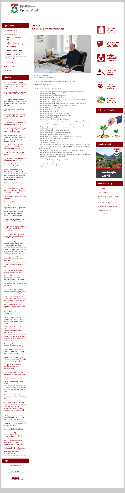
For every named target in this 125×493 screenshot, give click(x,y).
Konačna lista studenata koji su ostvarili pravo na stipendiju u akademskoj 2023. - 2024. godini (13, 442)
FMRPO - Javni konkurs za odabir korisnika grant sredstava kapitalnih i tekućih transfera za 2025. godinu (15, 291)
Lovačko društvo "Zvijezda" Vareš (108, 206)
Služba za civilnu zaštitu (13, 54)
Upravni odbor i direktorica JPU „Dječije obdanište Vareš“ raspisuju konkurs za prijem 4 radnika (14, 146)
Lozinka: (15, 471)
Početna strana (36, 25)
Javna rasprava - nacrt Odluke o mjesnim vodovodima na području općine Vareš (14, 258)
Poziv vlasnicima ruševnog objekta (14, 402)
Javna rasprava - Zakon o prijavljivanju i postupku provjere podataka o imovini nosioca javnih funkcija (14, 409)
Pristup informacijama (104, 210)
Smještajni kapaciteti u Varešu (107, 202)
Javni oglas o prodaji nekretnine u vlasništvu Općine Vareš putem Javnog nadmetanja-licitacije (14, 243)
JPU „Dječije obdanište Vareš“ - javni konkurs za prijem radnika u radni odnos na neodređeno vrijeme (15, 130)
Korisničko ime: (15, 466)
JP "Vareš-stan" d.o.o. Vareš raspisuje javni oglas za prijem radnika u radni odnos (15, 389)
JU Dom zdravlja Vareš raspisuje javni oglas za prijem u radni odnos (15, 123)
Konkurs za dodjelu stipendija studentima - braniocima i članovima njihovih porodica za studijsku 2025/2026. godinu (14, 138)
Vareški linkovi (102, 214)
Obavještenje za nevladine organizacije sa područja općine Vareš (15, 207)
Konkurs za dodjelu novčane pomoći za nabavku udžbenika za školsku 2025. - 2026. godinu (14, 177)
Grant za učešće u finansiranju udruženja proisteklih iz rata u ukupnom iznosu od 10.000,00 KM (14, 277)
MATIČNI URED (91, 18)
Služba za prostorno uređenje (14, 50)
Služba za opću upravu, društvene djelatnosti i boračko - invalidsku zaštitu (15, 45)
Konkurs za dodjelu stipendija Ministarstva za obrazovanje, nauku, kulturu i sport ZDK (14, 306)
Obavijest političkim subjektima (13, 429)
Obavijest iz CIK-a (9, 202)
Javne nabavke (102, 189)
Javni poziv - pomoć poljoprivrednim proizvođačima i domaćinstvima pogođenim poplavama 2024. (15, 251)
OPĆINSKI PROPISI (73, 18)
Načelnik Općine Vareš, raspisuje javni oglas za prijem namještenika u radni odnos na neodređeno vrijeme (14, 213)
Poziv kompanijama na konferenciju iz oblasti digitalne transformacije (14, 345)
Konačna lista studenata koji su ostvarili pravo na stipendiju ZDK (14, 170)
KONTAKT (106, 18)
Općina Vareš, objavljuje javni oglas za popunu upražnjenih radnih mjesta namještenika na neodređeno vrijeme (15, 298)
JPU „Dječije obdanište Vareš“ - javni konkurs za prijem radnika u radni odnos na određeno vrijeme (15, 417)
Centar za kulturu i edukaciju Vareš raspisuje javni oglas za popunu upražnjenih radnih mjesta (14, 221)
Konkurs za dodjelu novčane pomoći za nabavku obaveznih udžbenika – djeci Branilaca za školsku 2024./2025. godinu (14, 450)
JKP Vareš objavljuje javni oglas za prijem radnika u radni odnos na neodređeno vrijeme (14, 236)
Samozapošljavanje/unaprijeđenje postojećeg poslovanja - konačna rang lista (15, 396)
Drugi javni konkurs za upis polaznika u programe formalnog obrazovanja (15, 373)
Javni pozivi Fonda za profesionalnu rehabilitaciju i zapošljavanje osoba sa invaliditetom (15, 338)
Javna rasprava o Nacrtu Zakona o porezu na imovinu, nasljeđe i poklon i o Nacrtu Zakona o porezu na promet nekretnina (15, 102)
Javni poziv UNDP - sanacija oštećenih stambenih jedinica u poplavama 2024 (13, 366)
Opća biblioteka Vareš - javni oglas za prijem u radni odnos (15, 424)
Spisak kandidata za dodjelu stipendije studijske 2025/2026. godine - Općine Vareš (15, 94)
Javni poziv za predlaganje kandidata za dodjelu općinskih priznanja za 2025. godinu (15, 228)
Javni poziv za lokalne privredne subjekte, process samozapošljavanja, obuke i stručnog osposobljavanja (15, 359)
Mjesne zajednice (103, 192)
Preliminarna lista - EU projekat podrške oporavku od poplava (13, 184)
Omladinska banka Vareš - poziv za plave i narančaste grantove (14, 165)
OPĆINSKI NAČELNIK (13, 18)
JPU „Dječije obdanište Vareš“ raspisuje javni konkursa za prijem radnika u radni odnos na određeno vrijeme (14, 380)
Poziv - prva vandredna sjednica (13, 82)
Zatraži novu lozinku (16, 480)
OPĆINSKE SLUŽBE (34, 18)
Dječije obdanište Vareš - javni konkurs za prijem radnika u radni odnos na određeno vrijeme (14, 351)
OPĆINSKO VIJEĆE (53, 18)
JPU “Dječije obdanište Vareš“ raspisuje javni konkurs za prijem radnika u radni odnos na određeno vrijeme (14, 320)
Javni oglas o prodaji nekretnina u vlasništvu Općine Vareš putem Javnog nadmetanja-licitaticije (14, 434)
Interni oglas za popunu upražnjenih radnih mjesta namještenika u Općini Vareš (14, 116)
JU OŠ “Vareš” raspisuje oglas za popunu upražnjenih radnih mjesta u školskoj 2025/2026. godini (14, 190)
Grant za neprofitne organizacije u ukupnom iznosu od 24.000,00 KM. (14, 271)
